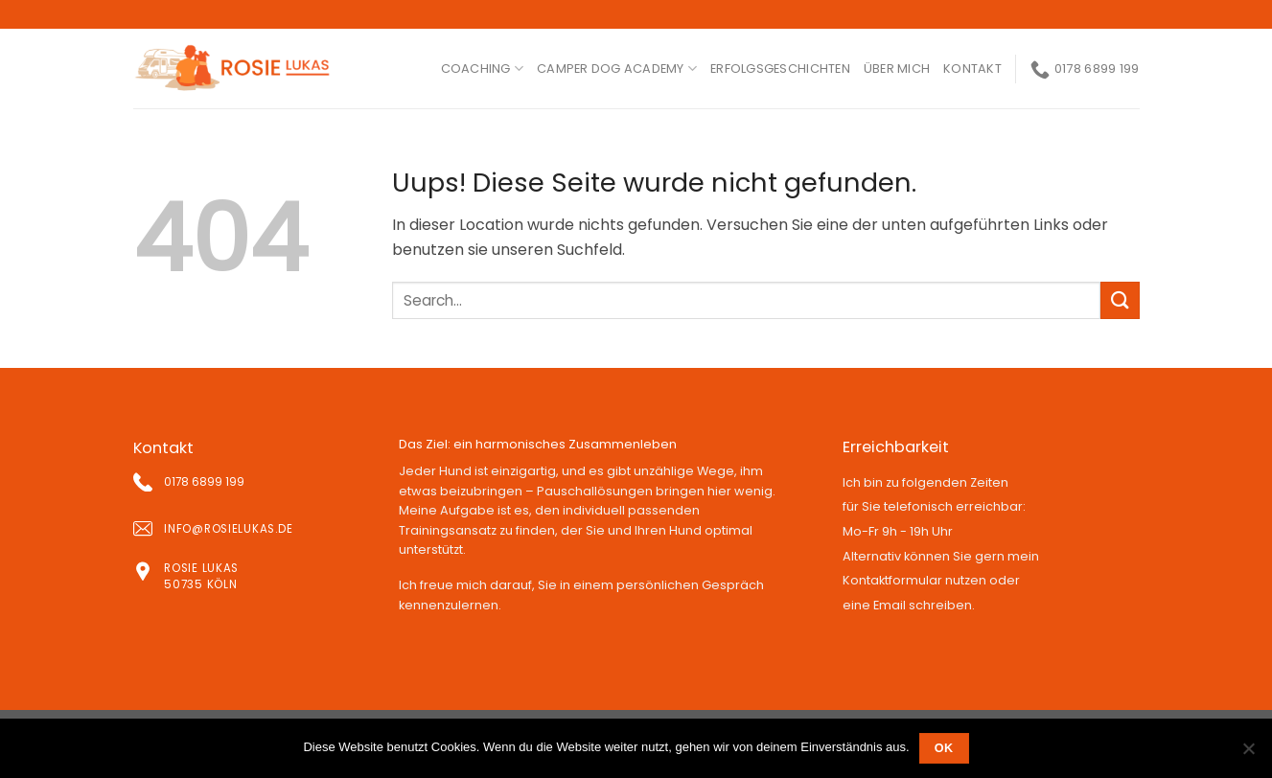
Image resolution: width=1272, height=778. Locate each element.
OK (944, 748)
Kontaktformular (892, 580)
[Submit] (1119, 300)
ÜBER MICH (897, 68)
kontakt (972, 68)
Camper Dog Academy (617, 68)
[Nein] (1248, 754)
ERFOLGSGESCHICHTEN (780, 68)
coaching (482, 68)
